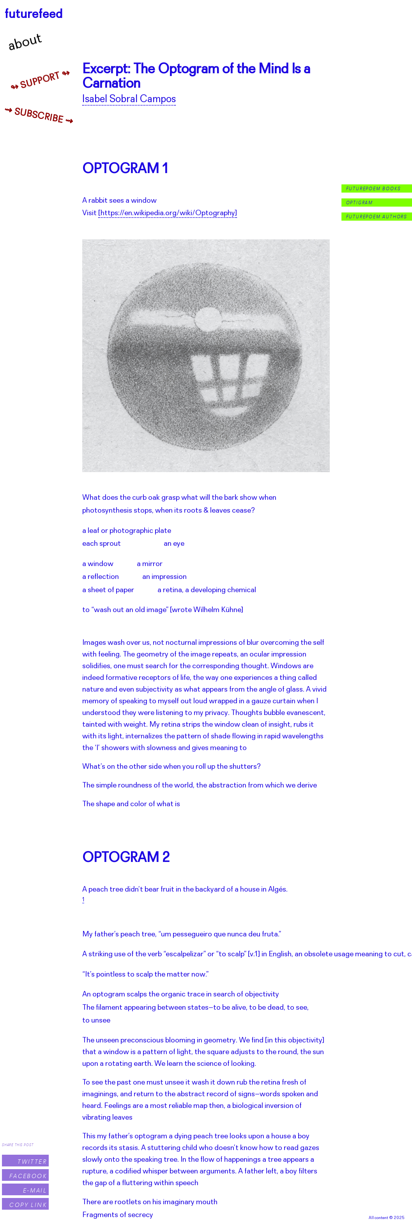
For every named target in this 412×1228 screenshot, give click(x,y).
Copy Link (28, 1205)
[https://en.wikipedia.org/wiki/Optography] (167, 213)
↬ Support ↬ (40, 81)
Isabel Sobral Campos (129, 99)
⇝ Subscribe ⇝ (39, 116)
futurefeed (34, 14)
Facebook (28, 1176)
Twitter (32, 1161)
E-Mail (35, 1190)
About (25, 43)
